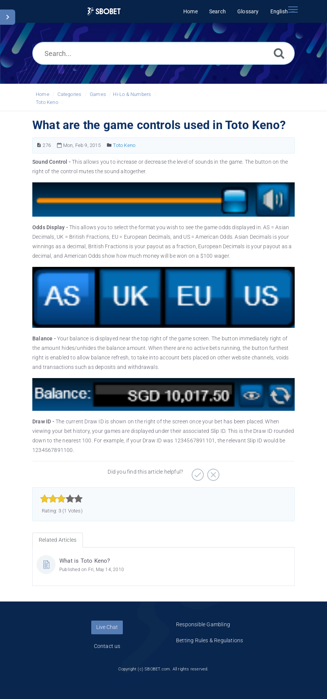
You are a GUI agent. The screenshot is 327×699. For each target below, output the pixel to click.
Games (98, 94)
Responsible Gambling (203, 624)
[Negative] (212, 472)
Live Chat (107, 627)
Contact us (107, 646)
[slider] (61, 498)
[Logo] (104, 12)
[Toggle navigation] (292, 9)
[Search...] (163, 53)
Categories (69, 94)
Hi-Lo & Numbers (132, 94)
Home (42, 94)
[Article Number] (39, 145)
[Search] (279, 53)
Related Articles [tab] (57, 540)
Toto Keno (47, 102)
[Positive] (197, 472)
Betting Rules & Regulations (209, 640)
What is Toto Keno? (84, 560)
